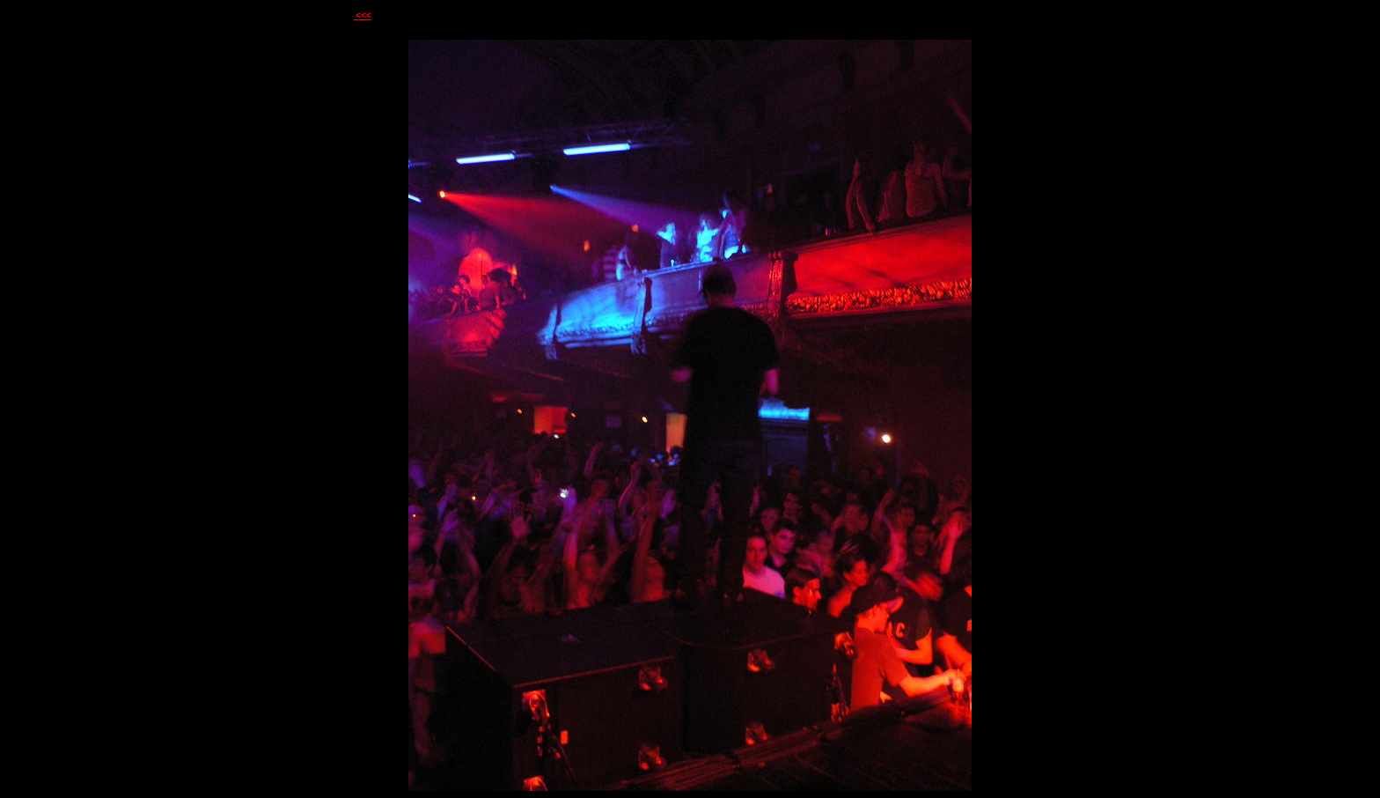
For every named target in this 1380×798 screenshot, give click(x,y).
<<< (362, 15)
